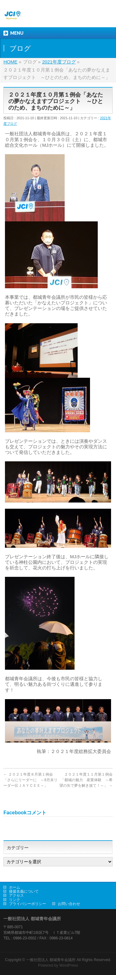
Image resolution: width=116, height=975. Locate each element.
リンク (14, 900)
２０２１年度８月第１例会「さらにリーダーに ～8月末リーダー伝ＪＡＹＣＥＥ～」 (30, 780)
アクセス (16, 895)
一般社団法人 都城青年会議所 (50, 960)
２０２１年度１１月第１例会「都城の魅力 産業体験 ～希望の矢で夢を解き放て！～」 (85, 780)
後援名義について (24, 891)
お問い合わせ (69, 904)
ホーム (14, 887)
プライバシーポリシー (27, 904)
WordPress (68, 965)
